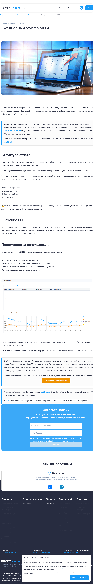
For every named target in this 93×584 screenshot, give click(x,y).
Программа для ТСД (8, 542)
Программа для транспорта (6, 537)
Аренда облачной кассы (9, 518)
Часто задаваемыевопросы (65, 531)
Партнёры (62, 8)
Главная (3, 15)
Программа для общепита (6, 523)
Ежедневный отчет (12, 131)
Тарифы (45, 8)
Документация (64, 522)
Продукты (24, 8)
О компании (71, 8)
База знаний (53, 8)
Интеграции (63, 518)
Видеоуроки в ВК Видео (63, 513)
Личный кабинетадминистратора (7, 509)
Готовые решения (35, 8)
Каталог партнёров (83, 514)
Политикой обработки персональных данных (64, 438)
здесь (8, 400)
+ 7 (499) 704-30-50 (9, 552)
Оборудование (64, 526)
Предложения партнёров (81, 509)
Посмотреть (27, 504)
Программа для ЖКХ (8, 532)
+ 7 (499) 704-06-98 (41, 552)
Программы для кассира (10, 504)
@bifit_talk (8, 142)
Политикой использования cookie (45, 568)
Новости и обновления (16, 15)
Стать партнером (82, 504)
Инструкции (63, 508)
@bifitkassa (45, 392)
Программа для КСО (8, 528)
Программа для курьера (9, 514)
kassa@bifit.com (71, 552)
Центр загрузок (64, 504)
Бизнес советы (33, 15)
